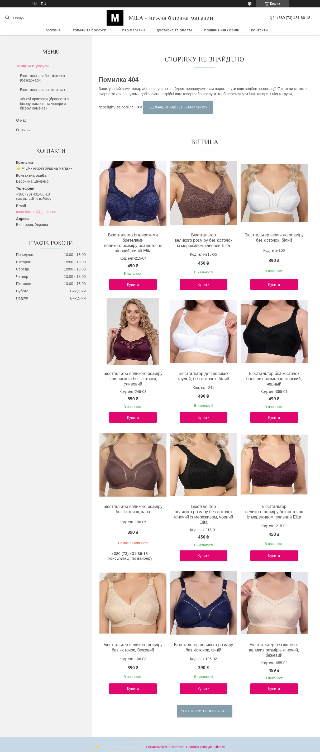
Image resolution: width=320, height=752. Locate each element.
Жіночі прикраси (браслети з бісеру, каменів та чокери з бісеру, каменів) (44, 103)
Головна (53, 30)
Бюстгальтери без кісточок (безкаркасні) (42, 78)
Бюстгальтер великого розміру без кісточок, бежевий (133, 647)
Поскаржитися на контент (164, 747)
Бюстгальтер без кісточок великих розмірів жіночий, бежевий (274, 650)
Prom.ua (184, 742)
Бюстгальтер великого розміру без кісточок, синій (203, 647)
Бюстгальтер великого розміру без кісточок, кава (133, 509)
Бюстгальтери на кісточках (42, 90)
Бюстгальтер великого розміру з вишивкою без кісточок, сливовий (133, 378)
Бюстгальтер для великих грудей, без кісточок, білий (203, 376)
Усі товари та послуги (202, 711)
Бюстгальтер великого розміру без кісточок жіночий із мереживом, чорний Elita (203, 514)
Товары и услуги (32, 66)
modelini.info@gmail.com (37, 212)
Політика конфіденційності (205, 747)
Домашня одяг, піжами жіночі (180, 107)
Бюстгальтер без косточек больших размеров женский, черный (274, 378)
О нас (21, 120)
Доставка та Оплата (174, 30)
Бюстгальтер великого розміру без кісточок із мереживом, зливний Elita (274, 511)
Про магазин (133, 30)
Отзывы (23, 129)
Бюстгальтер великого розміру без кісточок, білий (274, 237)
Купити (133, 284)
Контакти (259, 30)
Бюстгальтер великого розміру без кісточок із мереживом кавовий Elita (203, 240)
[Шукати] (7, 18)
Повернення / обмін (221, 30)
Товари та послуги (89, 30)
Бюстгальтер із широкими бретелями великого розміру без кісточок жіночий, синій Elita (133, 243)
